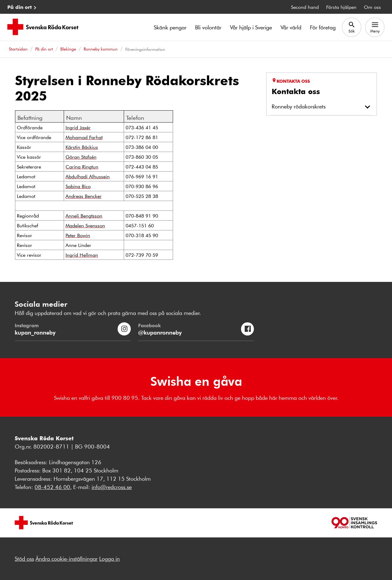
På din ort (19, 7)
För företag (323, 27)
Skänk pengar (170, 27)
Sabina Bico (78, 186)
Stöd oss (24, 558)
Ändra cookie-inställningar (67, 558)
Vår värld (291, 27)
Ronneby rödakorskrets (299, 106)
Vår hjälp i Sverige (251, 27)
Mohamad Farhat (84, 137)
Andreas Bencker (84, 196)
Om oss (372, 7)
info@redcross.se (112, 487)
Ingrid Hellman (82, 255)
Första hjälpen (341, 7)
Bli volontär (208, 27)
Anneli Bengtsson (84, 215)
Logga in (109, 558)
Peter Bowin (78, 235)
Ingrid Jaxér (78, 127)
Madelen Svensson (85, 225)
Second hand (305, 7)
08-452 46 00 (52, 487)
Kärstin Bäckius (82, 147)
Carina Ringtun (82, 166)
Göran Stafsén (81, 157)
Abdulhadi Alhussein (88, 176)
